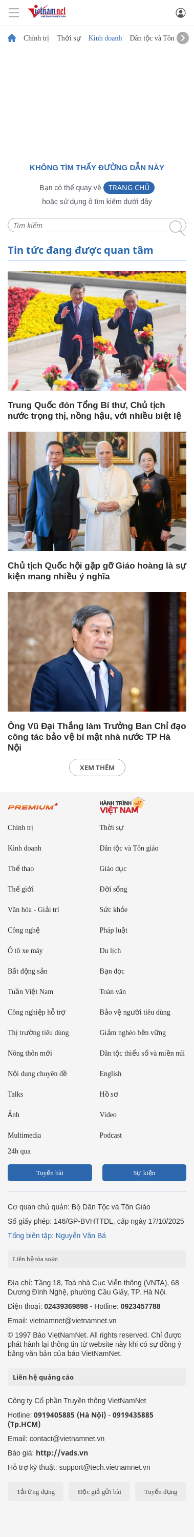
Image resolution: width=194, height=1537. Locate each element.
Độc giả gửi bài (99, 1491)
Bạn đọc (112, 971)
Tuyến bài (49, 1173)
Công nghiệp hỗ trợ (37, 1012)
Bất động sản (28, 971)
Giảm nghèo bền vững (133, 1033)
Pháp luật (113, 930)
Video (108, 1115)
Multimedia (24, 1135)
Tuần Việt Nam (30, 992)
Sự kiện (144, 1173)
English (111, 1074)
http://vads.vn (62, 1453)
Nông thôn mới (30, 1053)
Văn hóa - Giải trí (33, 910)
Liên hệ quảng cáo (43, 1377)
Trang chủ (129, 187)
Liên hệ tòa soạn (35, 1259)
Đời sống (113, 889)
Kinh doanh (105, 38)
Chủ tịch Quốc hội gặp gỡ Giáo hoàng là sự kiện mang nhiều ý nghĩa (97, 571)
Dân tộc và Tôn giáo (159, 38)
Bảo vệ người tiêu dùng (135, 1012)
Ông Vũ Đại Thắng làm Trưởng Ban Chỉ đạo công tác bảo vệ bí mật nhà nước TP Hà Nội (97, 737)
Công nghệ (24, 930)
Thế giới (21, 889)
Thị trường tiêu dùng (38, 1033)
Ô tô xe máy (25, 951)
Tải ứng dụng (35, 1491)
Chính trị (36, 38)
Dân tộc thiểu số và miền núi (142, 1053)
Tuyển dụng (161, 1491)
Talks (15, 1094)
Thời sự (68, 38)
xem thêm (97, 767)
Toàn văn (113, 992)
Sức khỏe (114, 910)
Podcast (111, 1135)
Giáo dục (113, 869)
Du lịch (110, 951)
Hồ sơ (109, 1094)
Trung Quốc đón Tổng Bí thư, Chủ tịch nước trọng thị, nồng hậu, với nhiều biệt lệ (94, 410)
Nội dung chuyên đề (37, 1074)
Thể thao (21, 869)
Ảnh (13, 1115)
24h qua (19, 1151)
